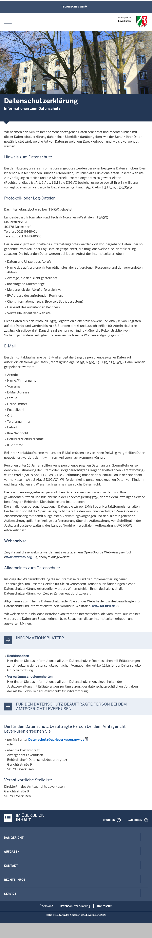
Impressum (104, 906)
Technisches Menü (74, 6)
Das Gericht (14, 837)
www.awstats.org (18, 557)
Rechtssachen (18, 656)
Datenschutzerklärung (75, 906)
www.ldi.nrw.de (104, 606)
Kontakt (11, 865)
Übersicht (46, 906)
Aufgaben (12, 851)
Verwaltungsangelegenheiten (30, 677)
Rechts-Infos (15, 880)
